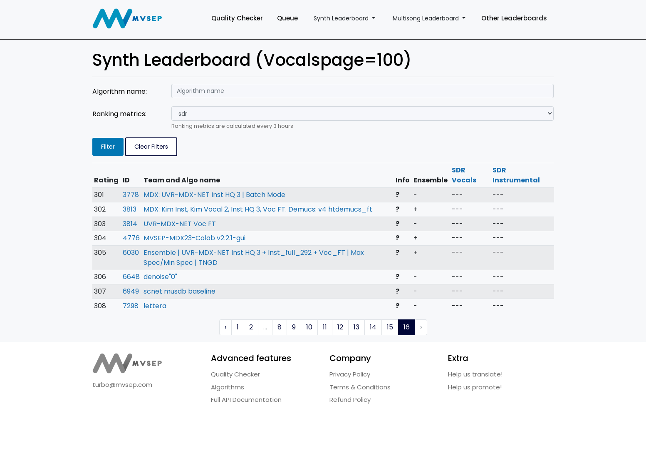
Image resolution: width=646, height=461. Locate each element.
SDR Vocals (464, 175)
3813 (129, 209)
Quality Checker (237, 18)
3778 (131, 194)
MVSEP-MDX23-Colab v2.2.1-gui (194, 238)
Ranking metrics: (119, 114)
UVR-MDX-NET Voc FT (180, 224)
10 (309, 327)
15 (390, 327)
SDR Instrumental (516, 175)
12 (340, 327)
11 (325, 327)
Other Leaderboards (514, 18)
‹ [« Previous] (225, 327)
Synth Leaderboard (342, 18)
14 (373, 327)
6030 (131, 252)
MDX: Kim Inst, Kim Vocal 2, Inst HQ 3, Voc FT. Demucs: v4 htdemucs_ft (258, 209)
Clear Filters (151, 146)
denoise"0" (160, 277)
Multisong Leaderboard (426, 18)
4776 (131, 238)
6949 (131, 291)
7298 (131, 306)
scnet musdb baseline (179, 291)
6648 (131, 277)
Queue (287, 18)
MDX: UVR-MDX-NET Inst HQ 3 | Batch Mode (214, 194)
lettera (155, 306)
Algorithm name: (119, 91)
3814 (130, 224)
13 (356, 327)
